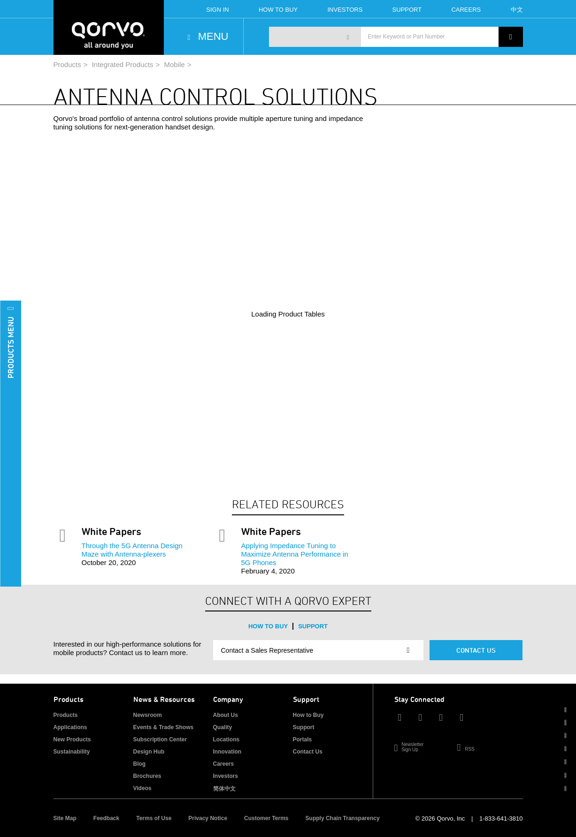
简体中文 (224, 788)
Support (407, 9)
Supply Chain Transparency (343, 818)
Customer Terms (266, 818)
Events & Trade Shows (163, 727)
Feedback (106, 818)
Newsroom (147, 715)
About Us (225, 715)
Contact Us (476, 650)
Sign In (217, 9)
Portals (302, 739)
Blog (139, 764)
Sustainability (72, 751)
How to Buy (268, 626)
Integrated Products (123, 64)
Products (67, 64)
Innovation (227, 751)
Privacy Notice (207, 818)
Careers (466, 9)
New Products (72, 739)
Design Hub (149, 751)
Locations (226, 739)
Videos (142, 788)
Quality (222, 727)
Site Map (65, 818)
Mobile (174, 64)
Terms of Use (153, 818)
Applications (70, 727)
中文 (517, 9)
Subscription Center (160, 739)
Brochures (147, 776)
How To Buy (278, 9)
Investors (344, 9)
